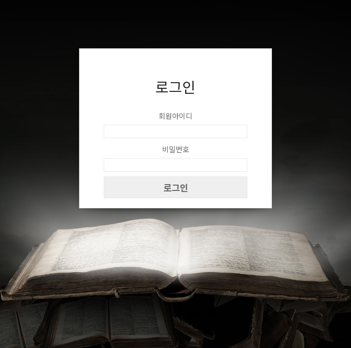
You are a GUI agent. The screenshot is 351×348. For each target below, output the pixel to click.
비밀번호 (175, 149)
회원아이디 (175, 116)
